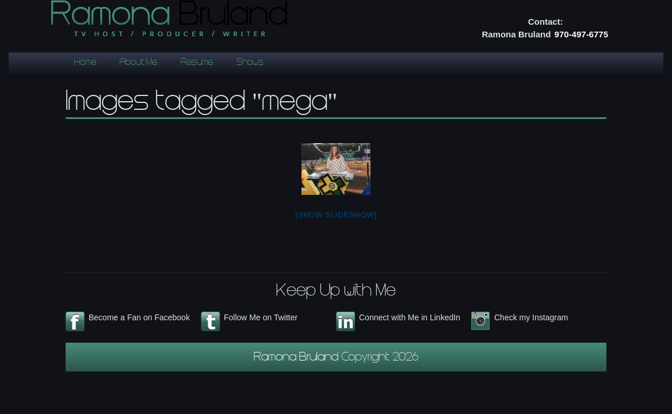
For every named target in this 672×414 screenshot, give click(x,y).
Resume (197, 63)
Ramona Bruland (297, 358)
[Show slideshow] (335, 214)
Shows (250, 63)
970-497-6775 (581, 34)
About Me (138, 63)
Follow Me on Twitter (260, 317)
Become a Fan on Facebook (139, 317)
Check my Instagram (531, 317)
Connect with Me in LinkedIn (409, 317)
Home (85, 63)
